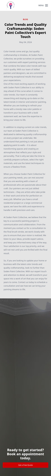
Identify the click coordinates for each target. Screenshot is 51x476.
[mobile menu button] (46, 5)
